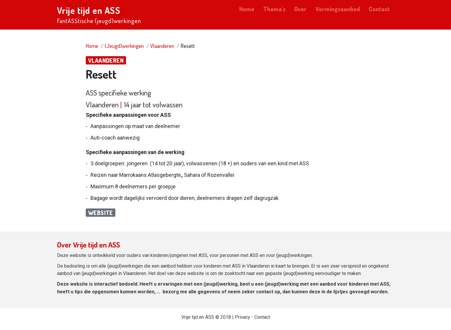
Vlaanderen (162, 46)
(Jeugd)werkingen (124, 46)
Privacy (242, 317)
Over (300, 9)
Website (100, 212)
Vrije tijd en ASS (89, 10)
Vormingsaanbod (338, 9)
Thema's (274, 9)
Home (246, 9)
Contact (379, 9)
